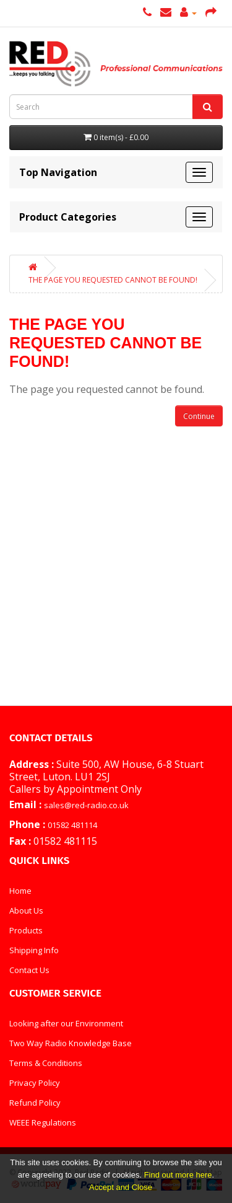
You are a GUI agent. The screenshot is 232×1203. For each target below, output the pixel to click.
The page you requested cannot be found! (112, 280)
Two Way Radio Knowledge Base (70, 1043)
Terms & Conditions (45, 1063)
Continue (199, 416)
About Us (26, 910)
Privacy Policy (34, 1082)
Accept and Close (120, 1187)
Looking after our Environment (66, 1023)
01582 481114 (72, 825)
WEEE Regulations (42, 1122)
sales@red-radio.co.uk (86, 805)
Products (26, 930)
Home (20, 890)
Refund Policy (35, 1102)
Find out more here (178, 1174)
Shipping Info (34, 950)
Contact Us (29, 970)
